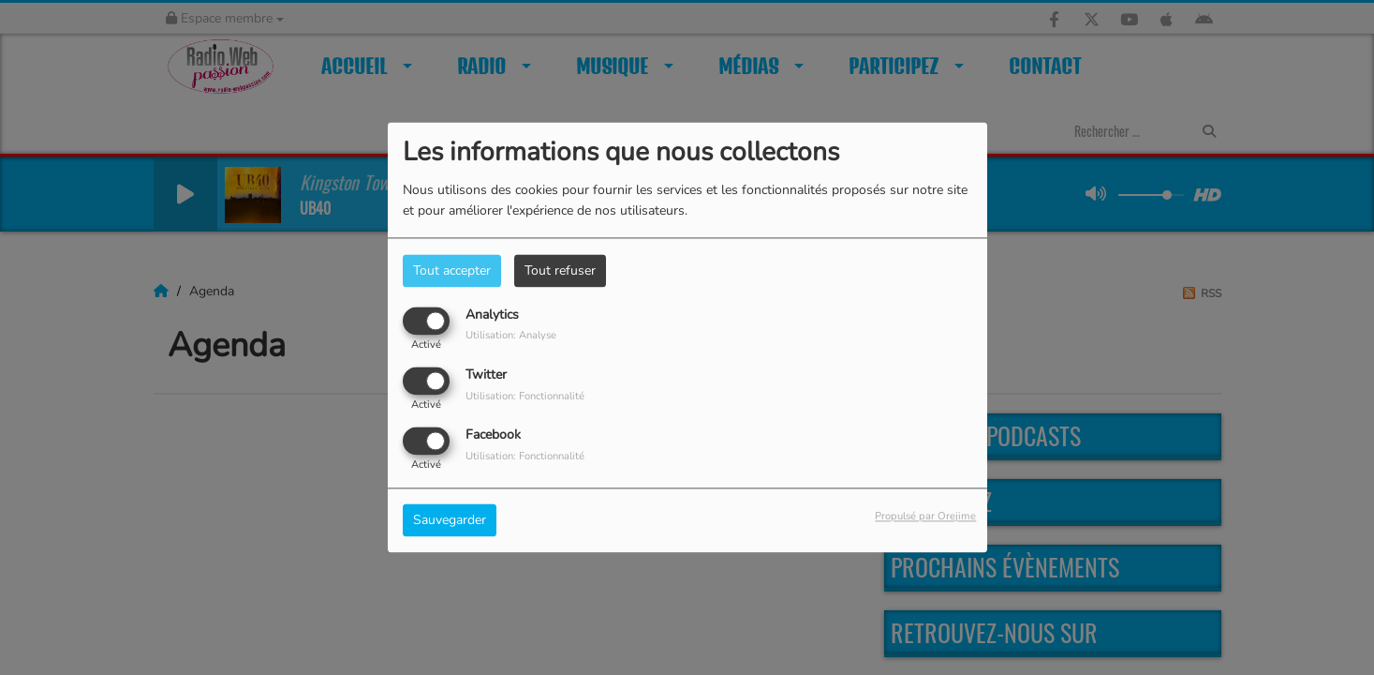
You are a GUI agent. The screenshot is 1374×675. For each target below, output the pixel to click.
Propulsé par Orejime (925, 517)
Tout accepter (452, 270)
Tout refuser (560, 270)
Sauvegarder (449, 521)
